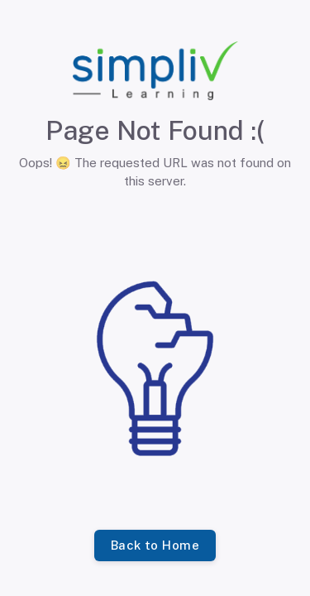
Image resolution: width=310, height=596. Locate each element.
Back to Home (155, 545)
